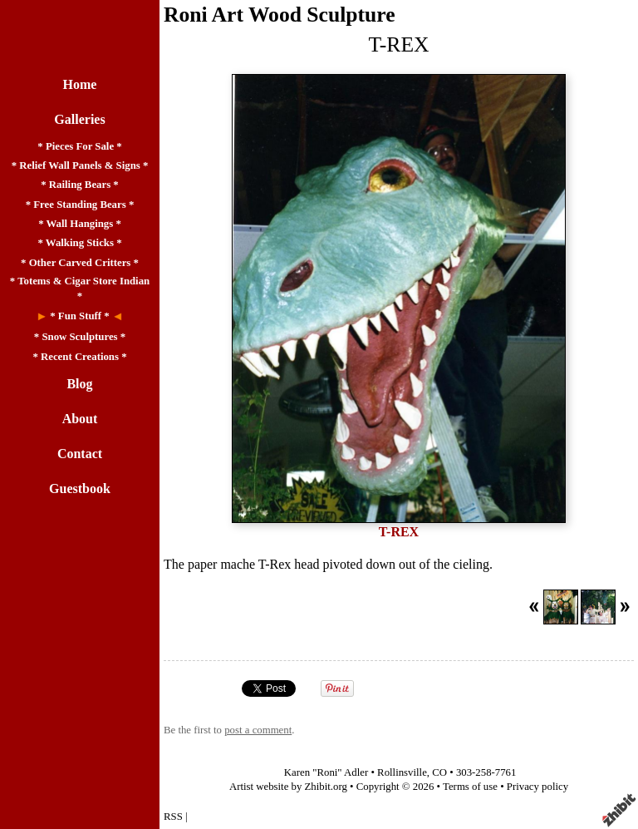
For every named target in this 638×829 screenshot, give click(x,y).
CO (439, 772)
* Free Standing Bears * (80, 204)
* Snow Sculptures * (79, 337)
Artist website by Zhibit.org (288, 786)
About (80, 419)
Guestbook (79, 488)
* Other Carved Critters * (80, 263)
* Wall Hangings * (79, 223)
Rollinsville (402, 772)
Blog (79, 384)
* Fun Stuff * (79, 316)
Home (80, 84)
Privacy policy (537, 786)
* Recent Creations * (79, 357)
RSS (173, 816)
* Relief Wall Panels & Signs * (80, 165)
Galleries (79, 119)
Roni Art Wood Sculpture (279, 14)
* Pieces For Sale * (79, 146)
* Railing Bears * (80, 184)
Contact (79, 454)
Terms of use (470, 786)
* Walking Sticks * (79, 243)
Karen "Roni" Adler (326, 772)
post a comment (258, 730)
